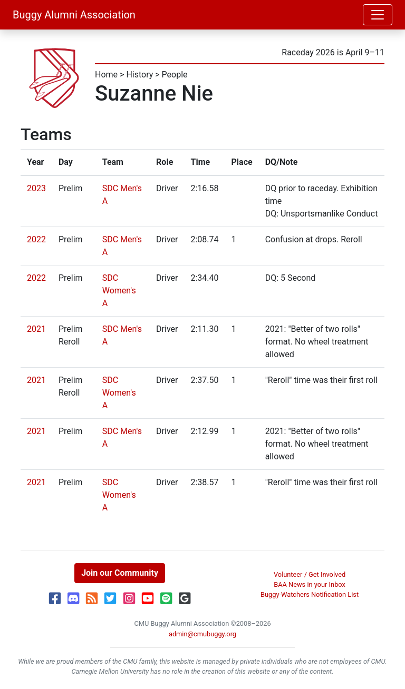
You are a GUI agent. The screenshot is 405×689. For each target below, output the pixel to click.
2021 (36, 329)
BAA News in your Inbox (309, 584)
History (139, 75)
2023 (36, 188)
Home (106, 75)
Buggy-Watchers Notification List (310, 594)
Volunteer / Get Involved (309, 574)
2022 (36, 239)
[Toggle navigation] (377, 14)
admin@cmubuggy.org (202, 634)
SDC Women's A (119, 290)
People (175, 75)
